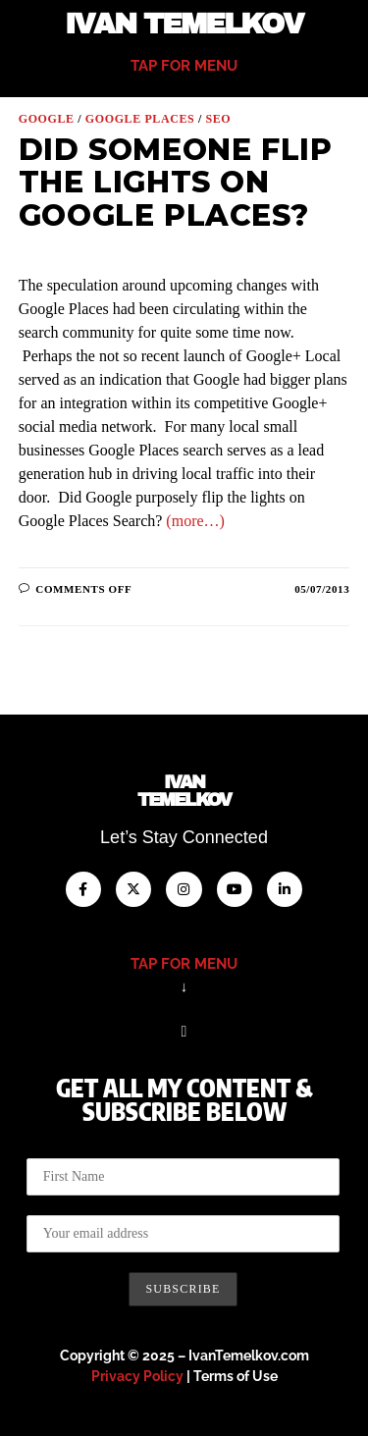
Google (47, 119)
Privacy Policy (137, 1376)
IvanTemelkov (184, 791)
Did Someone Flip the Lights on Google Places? (176, 183)
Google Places (140, 119)
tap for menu (184, 66)
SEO (218, 119)
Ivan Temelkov (183, 24)
